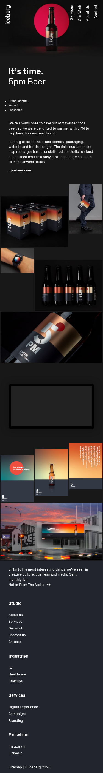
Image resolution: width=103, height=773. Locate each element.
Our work (16, 628)
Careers (15, 642)
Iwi (11, 668)
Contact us (17, 635)
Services (72, 12)
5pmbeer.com (20, 170)
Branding (16, 721)
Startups (16, 681)
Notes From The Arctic (30, 585)
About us (16, 615)
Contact (96, 12)
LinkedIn (15, 753)
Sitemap (15, 767)
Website (14, 105)
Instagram (17, 746)
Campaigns (18, 714)
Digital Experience (23, 707)
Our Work (80, 13)
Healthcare (17, 674)
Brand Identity (18, 101)
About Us (88, 13)
